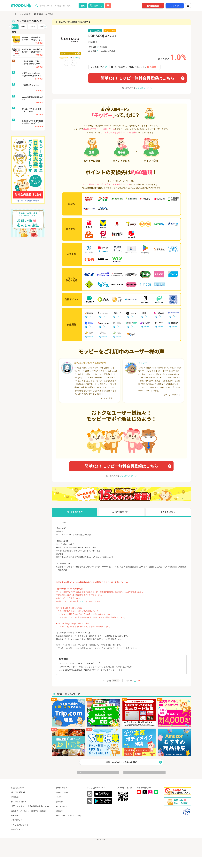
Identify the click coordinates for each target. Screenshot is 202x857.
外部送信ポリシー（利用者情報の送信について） (31, 806)
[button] (11, 27)
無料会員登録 (153, 5)
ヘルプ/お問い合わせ (19, 825)
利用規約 (15, 797)
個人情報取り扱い (18, 802)
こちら (80, 601)
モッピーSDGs (17, 829)
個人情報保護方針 (18, 792)
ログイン (174, 5)
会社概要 (15, 815)
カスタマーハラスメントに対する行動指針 (28, 811)
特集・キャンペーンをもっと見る (121, 762)
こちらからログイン (144, 88)
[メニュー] (188, 5)
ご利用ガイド (16, 820)
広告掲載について (18, 788)
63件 (77, 58)
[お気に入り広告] (108, 5)
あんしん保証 (95, 31)
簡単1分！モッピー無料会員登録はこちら (138, 78)
